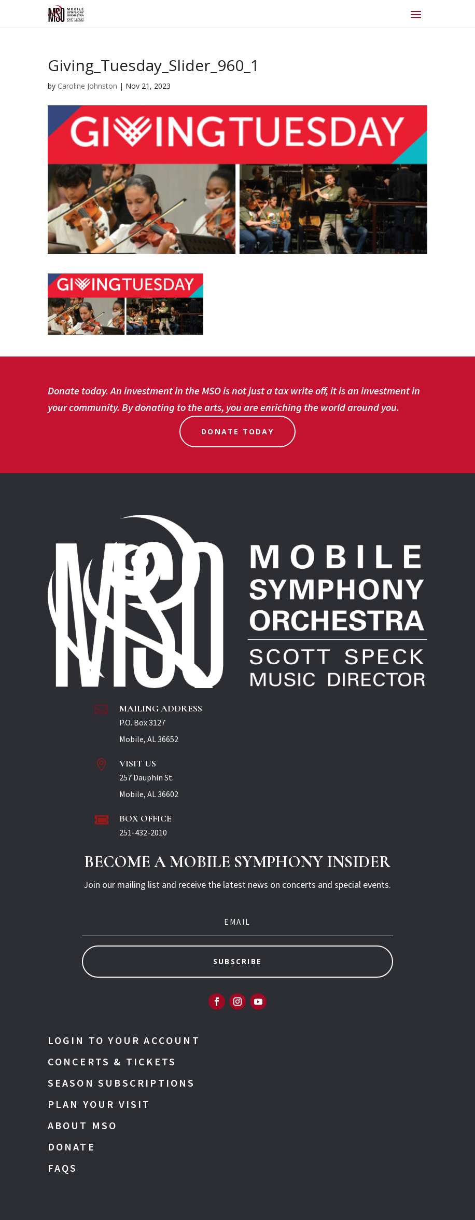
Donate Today (237, 431)
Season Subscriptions (121, 1082)
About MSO (83, 1125)
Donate (71, 1146)
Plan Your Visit (99, 1104)
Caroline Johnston (87, 86)
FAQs (63, 1167)
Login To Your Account (124, 1040)
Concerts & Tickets (112, 1061)
